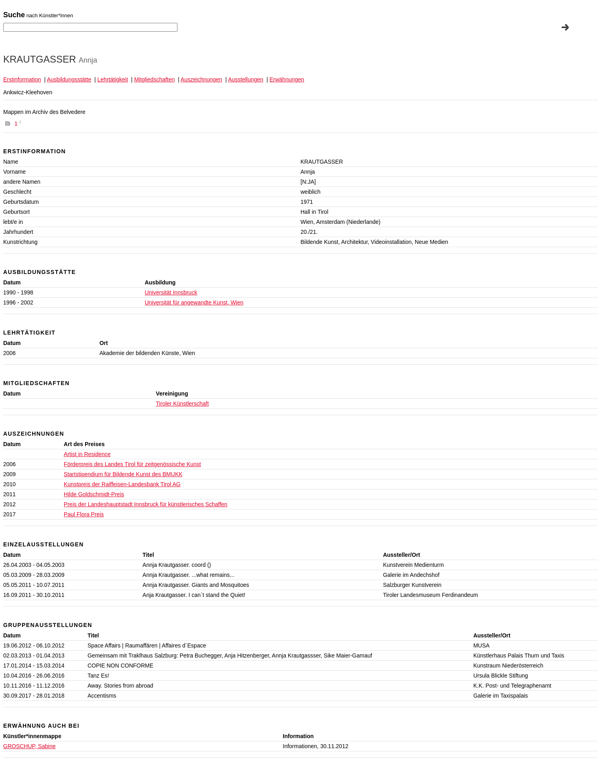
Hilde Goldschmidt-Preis (94, 494)
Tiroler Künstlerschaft (182, 403)
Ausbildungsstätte (69, 79)
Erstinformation (22, 79)
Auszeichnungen (201, 79)
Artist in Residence (87, 454)
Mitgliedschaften (154, 79)
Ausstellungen (245, 79)
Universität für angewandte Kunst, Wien (194, 302)
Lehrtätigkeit (113, 79)
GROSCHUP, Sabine (29, 746)
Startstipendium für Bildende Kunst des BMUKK (123, 474)
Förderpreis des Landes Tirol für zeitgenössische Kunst (132, 464)
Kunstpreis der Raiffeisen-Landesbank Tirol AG (122, 484)
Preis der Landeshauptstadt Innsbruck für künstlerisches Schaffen (146, 504)
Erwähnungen (286, 79)
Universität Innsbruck (171, 292)
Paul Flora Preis (84, 514)
